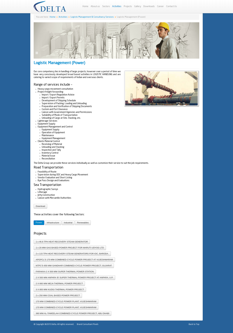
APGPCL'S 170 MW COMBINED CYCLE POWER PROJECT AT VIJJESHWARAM (74, 259)
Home (85, 6)
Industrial (68, 222)
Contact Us (171, 6)
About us (95, 6)
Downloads (149, 6)
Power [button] (39, 223)
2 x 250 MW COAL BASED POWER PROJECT (58, 295)
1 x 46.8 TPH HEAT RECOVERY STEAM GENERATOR (62, 241)
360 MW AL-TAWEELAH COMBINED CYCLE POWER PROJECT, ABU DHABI (72, 313)
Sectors (106, 6)
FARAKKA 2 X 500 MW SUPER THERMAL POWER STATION (65, 271)
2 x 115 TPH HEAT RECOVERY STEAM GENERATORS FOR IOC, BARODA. (72, 253)
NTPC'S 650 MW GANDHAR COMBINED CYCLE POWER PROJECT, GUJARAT (74, 265)
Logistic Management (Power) (59, 63)
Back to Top (194, 324)
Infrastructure (53, 222)
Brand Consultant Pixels (87, 324)
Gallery (137, 6)
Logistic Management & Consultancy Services (92, 17)
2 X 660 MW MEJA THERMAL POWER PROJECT (59, 283)
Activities (116, 6)
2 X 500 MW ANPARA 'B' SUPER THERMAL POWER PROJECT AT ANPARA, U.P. (74, 277)
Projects (128, 6)
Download (40, 206)
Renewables (83, 222)
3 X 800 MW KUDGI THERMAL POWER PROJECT (60, 289)
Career (160, 6)
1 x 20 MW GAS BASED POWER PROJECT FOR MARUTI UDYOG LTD (70, 247)
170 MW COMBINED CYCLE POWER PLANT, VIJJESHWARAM (66, 301)
